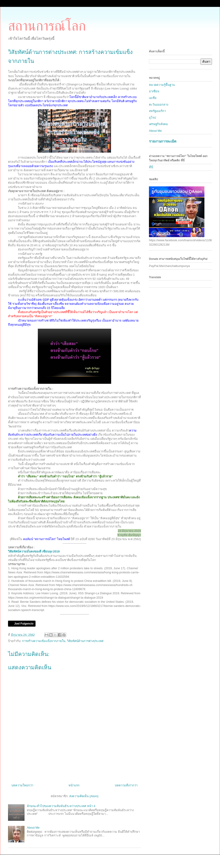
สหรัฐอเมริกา (157, 111)
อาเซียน (154, 91)
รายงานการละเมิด (162, 141)
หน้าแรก (74, 785)
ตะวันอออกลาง (158, 104)
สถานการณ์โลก (47, 26)
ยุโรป (152, 117)
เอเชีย (153, 98)
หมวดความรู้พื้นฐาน (162, 85)
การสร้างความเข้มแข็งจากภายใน (43, 641)
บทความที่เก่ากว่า (126, 785)
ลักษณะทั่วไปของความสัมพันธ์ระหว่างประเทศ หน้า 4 (61, 806)
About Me (33, 827)
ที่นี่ (151, 167)
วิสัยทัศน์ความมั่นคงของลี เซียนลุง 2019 (34, 551)
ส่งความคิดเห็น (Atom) (84, 796)
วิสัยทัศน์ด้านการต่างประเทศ (85, 641)
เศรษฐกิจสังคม (158, 124)
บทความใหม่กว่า (22, 785)
